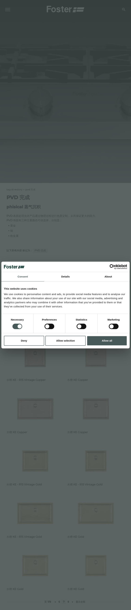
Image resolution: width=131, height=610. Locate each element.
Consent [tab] (23, 276)
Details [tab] (65, 276)
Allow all (107, 340)
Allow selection (65, 340)
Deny (24, 340)
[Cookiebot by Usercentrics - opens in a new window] (112, 266)
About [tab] (108, 276)
